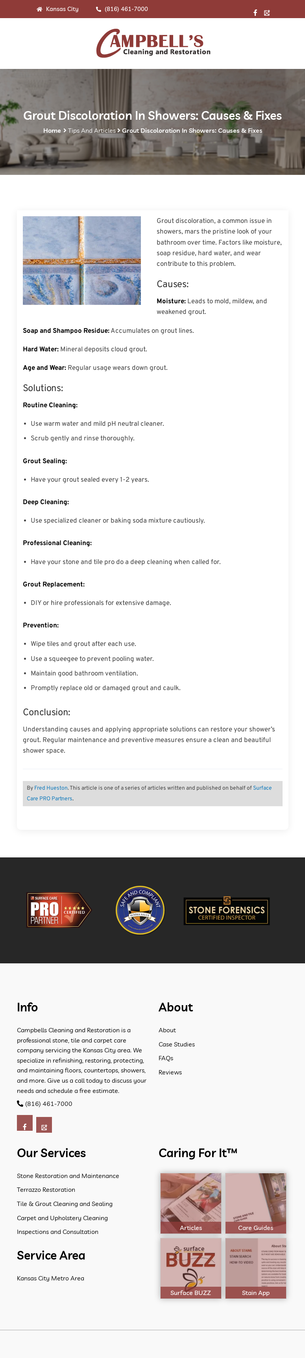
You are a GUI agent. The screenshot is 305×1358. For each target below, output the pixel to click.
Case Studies (177, 1044)
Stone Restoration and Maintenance (68, 1176)
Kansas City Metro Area (50, 1278)
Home (52, 130)
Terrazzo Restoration (46, 1189)
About (167, 1030)
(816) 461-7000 (122, 9)
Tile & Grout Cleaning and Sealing (65, 1204)
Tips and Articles (92, 130)
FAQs (166, 1058)
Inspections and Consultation (57, 1232)
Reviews (170, 1072)
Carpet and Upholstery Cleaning (62, 1218)
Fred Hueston (51, 788)
